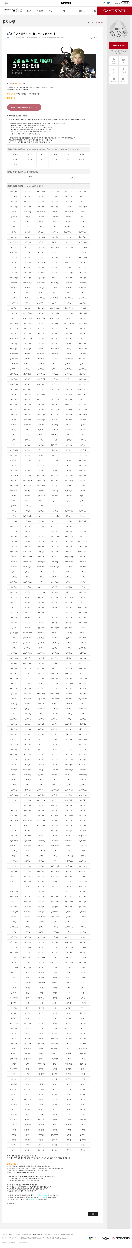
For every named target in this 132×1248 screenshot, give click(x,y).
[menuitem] (29, 11)
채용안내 (11, 1234)
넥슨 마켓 (123, 79)
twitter (97, 38)
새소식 (93, 22)
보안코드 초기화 (113, 60)
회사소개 (4, 1234)
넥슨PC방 (56, 1234)
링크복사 (92, 38)
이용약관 (17, 1234)
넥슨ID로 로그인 (119, 45)
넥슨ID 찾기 (114, 51)
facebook (94, 38)
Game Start (114, 11)
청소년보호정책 (48, 1234)
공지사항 (100, 22)
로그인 (125, 3)
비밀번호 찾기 (123, 51)
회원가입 (117, 3)
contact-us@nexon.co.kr (12, 1239)
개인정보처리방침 (37, 1234)
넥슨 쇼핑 (113, 79)
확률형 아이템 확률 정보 (67, 1234)
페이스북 (123, 70)
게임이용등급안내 (26, 1234)
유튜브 (123, 60)
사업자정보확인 (63, 1239)
